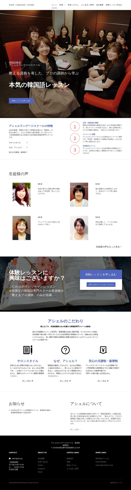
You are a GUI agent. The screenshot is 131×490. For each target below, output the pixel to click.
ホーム (54, 5)
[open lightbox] (96, 410)
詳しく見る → (75, 429)
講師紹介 (70, 458)
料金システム (73, 5)
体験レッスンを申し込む (21, 101)
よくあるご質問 (87, 5)
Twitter (40, 465)
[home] (22, 5)
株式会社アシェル (102, 458)
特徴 (68, 462)
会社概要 (99, 5)
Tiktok (40, 472)
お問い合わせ (43, 462)
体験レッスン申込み (114, 5)
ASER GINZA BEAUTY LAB (104, 465)
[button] (62, 5)
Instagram (41, 468)
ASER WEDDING (101, 462)
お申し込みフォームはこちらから (101, 284)
